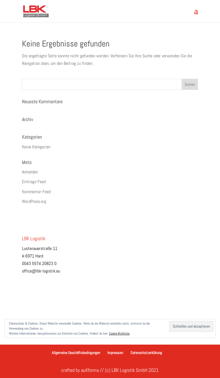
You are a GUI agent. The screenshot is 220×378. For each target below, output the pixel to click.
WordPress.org (34, 201)
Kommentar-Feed (36, 192)
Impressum (115, 352)
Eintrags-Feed (34, 182)
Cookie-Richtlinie (119, 333)
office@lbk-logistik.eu (41, 271)
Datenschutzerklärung (146, 352)
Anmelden (30, 172)
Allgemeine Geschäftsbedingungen (76, 352)
